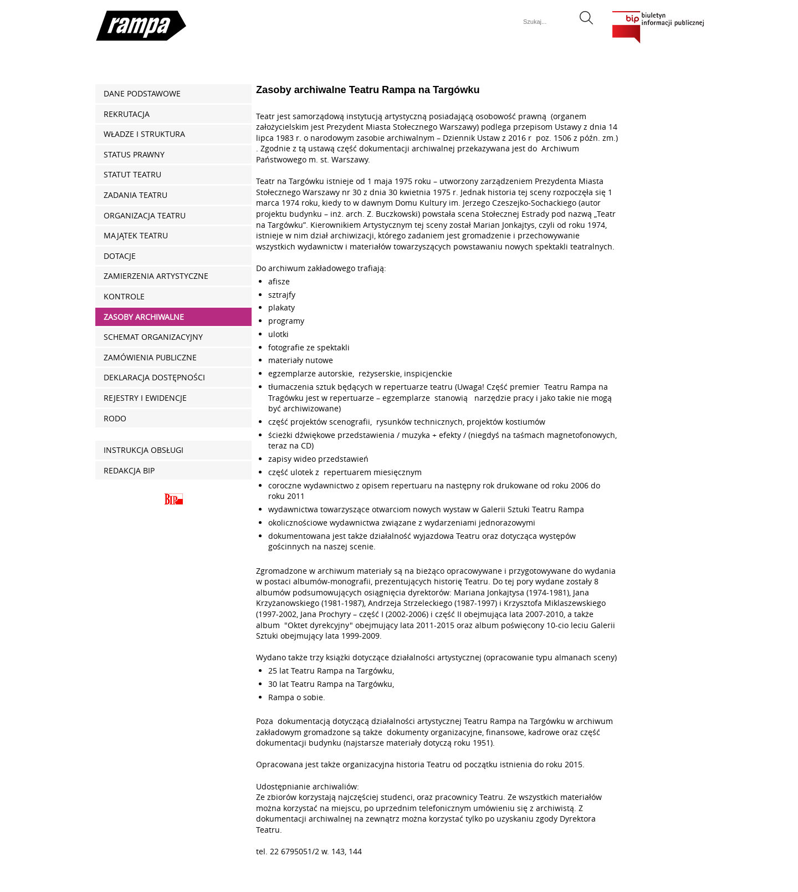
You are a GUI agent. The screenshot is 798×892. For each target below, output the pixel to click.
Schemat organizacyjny (153, 337)
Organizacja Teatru (145, 215)
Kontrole (124, 296)
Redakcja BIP (129, 470)
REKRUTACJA (127, 114)
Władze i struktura (144, 134)
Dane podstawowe (142, 93)
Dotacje (120, 256)
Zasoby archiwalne (144, 317)
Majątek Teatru (136, 235)
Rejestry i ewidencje (145, 398)
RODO (115, 418)
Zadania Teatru (135, 195)
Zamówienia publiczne (150, 357)
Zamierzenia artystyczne (156, 276)
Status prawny (134, 154)
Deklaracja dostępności (154, 377)
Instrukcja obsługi (143, 450)
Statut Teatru (132, 174)
